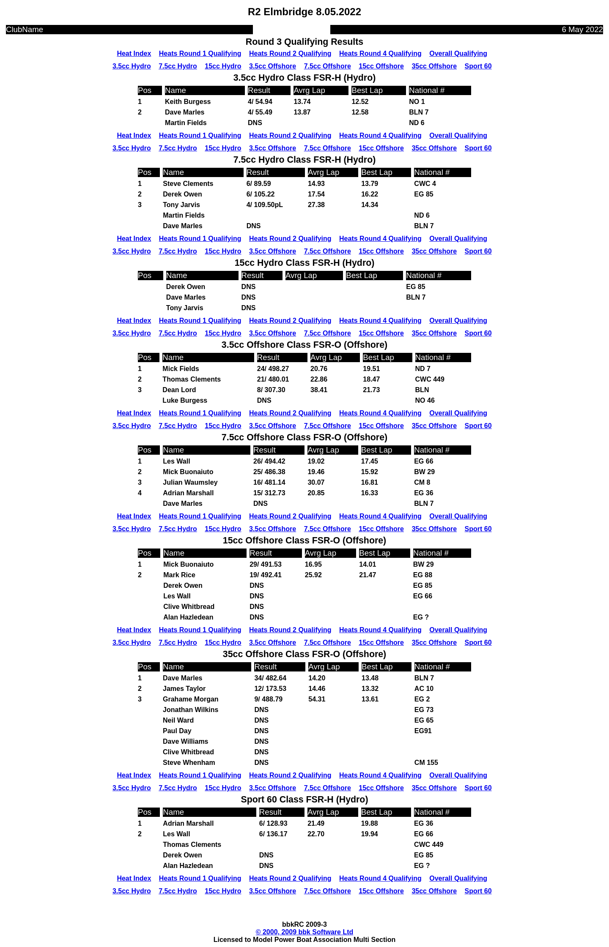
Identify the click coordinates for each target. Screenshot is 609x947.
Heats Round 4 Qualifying (380, 53)
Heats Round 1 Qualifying (200, 53)
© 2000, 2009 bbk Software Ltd (305, 932)
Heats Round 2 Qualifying (290, 53)
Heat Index (134, 53)
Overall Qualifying (458, 53)
